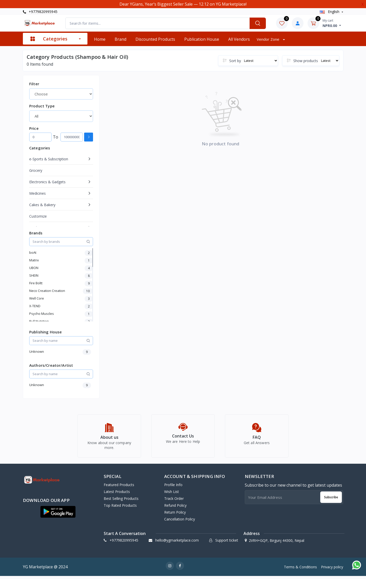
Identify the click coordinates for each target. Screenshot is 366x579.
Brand (120, 39)
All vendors (239, 39)
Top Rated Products (120, 508)
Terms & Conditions (300, 569)
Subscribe (331, 500)
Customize (38, 216)
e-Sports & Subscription (48, 159)
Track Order (174, 501)
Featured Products (119, 487)
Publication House (201, 39)
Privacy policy (332, 569)
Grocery (35, 170)
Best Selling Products (121, 501)
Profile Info (173, 487)
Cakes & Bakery (42, 204)
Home (99, 39)
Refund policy (175, 508)
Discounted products (155, 39)
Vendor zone (268, 39)
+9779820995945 (40, 11)
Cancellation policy (179, 522)
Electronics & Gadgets (47, 181)
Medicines (37, 193)
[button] (57, 515)
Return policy (175, 515)
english (330, 11)
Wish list (171, 494)
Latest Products (117, 494)
